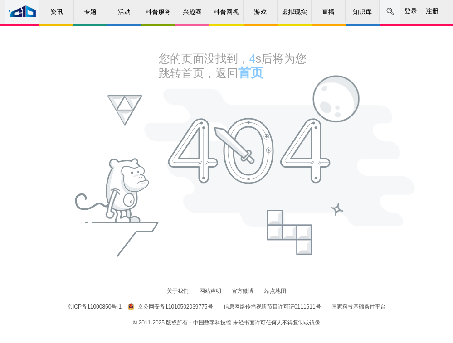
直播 (328, 11)
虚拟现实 (294, 11)
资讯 (56, 11)
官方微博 (243, 291)
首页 (250, 73)
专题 (90, 11)
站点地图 (275, 291)
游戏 (260, 11)
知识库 (362, 11)
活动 (124, 11)
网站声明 (211, 291)
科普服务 (158, 11)
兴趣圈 (192, 11)
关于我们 (178, 291)
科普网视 (226, 11)
